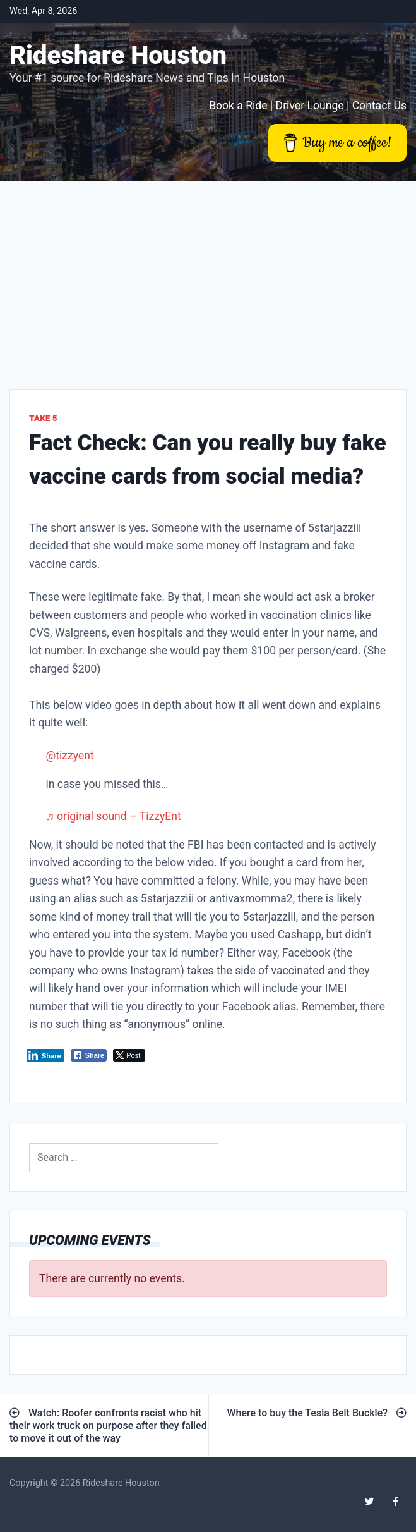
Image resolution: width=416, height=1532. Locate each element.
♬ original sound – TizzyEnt (113, 816)
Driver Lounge (310, 105)
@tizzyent (69, 755)
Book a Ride (238, 105)
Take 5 (43, 418)
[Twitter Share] (129, 1055)
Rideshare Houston (118, 55)
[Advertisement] (208, 275)
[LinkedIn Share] (45, 1055)
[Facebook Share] (89, 1055)
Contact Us (379, 105)
